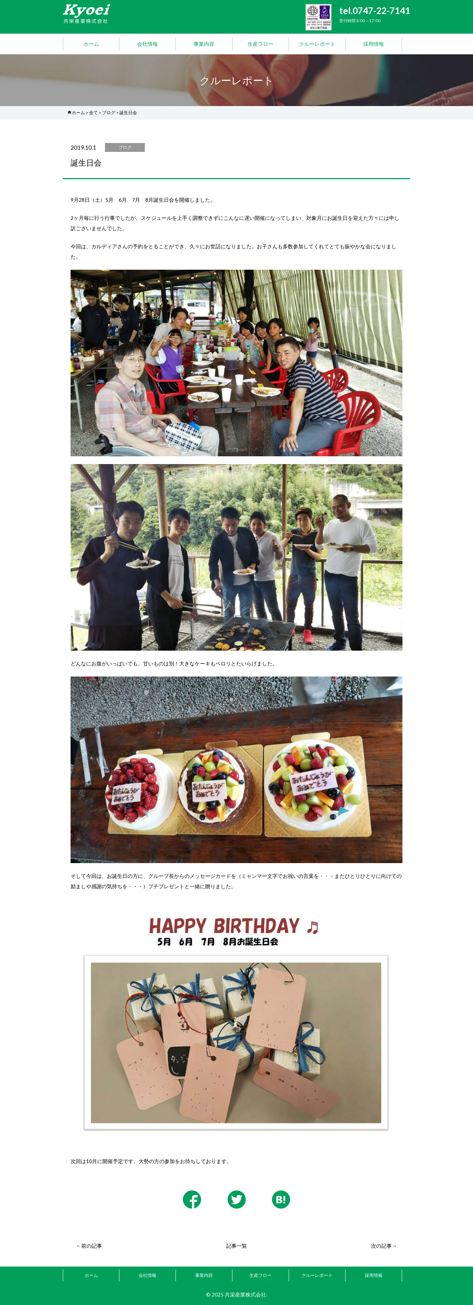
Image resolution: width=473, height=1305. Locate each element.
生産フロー (260, 44)
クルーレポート (317, 44)
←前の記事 (89, 1246)
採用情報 (373, 44)
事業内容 (204, 44)
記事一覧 (236, 1246)
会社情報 (147, 44)
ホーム (91, 44)
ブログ (108, 112)
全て (93, 112)
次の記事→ (384, 1246)
